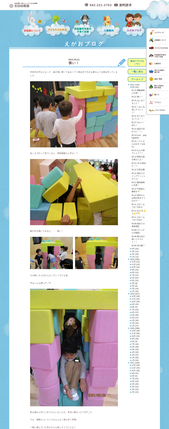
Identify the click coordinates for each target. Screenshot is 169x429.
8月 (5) (135, 307)
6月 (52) (135, 278)
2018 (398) (135, 328)
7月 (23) (135, 309)
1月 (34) (135, 360)
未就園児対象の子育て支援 (84, 24)
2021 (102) (135, 85)
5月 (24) (135, 87)
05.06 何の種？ (138, 245)
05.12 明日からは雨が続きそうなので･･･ (138, 198)
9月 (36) (135, 339)
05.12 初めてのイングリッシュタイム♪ (138, 176)
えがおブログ (134, 24)
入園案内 (109, 24)
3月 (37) (135, 355)
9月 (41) (135, 373)
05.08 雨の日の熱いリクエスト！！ (138, 239)
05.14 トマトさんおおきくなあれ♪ (138, 144)
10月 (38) (136, 370)
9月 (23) (135, 270)
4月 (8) (135, 283)
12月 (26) (136, 365)
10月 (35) (136, 301)
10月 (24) (136, 267)
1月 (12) (135, 257)
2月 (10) (135, 392)
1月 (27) (135, 326)
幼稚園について (32, 24)
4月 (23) (135, 387)
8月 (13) (135, 272)
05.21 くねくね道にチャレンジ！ (138, 109)
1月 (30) (135, 291)
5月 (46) (135, 384)
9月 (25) (135, 304)
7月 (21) (135, 275)
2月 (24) (135, 288)
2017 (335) (135, 363)
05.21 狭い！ (137, 97)
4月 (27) (135, 318)
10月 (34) (136, 336)
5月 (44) (135, 349)
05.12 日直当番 (138, 169)
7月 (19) (135, 344)
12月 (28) (136, 296)
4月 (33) (135, 249)
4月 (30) (135, 352)
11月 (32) (136, 299)
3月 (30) (135, 320)
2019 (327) (135, 294)
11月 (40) (136, 333)
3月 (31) (135, 389)
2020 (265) (135, 259)
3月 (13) (135, 251)
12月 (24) (136, 262)
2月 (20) (135, 254)
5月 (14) (135, 280)
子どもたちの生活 (58, 24)
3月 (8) (135, 286)
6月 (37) (135, 312)
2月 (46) (135, 357)
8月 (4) (135, 341)
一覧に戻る (137, 71)
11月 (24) (136, 264)
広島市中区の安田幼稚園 (39, 5)
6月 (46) (135, 347)
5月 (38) (135, 315)
